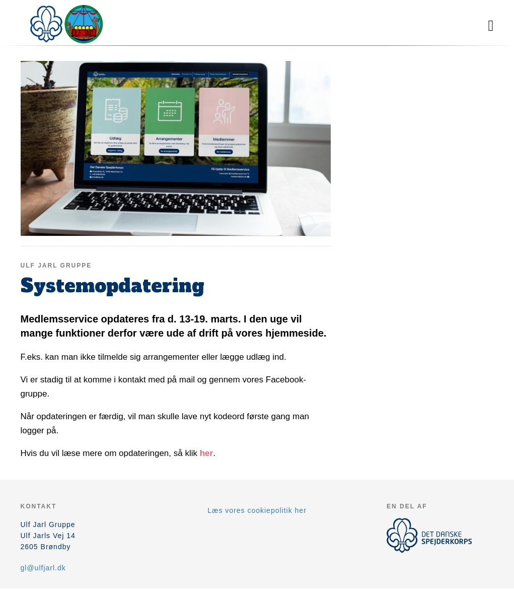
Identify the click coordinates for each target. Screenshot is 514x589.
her (206, 453)
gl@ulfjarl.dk (43, 568)
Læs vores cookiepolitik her (257, 510)
